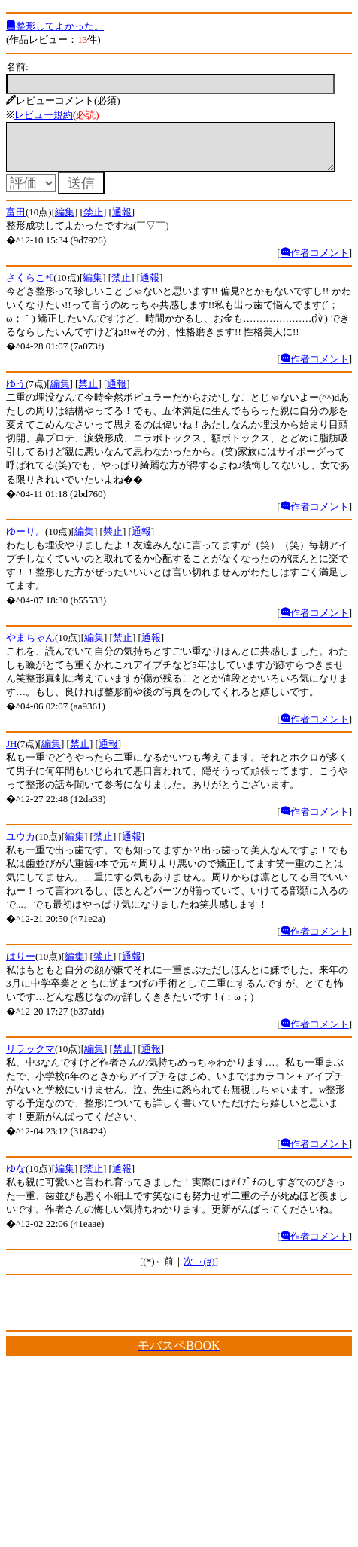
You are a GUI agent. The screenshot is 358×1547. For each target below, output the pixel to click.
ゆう (16, 392)
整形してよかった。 (55, 26)
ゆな (16, 1177)
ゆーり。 (25, 540)
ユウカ (20, 845)
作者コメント (315, 261)
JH (11, 752)
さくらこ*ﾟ (29, 286)
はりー (20, 965)
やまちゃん (30, 646)
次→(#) (199, 1270)
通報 (122, 221)
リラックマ (30, 1057)
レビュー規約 (43, 115)
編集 (64, 221)
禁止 (93, 221)
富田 (16, 221)
